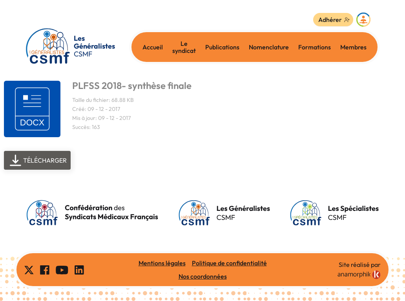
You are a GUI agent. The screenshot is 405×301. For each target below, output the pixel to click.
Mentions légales (162, 263)
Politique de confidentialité (229, 263)
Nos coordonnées (203, 276)
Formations (314, 47)
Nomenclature (269, 47)
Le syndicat (184, 47)
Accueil (152, 47)
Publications (222, 47)
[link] (359, 274)
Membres (353, 47)
